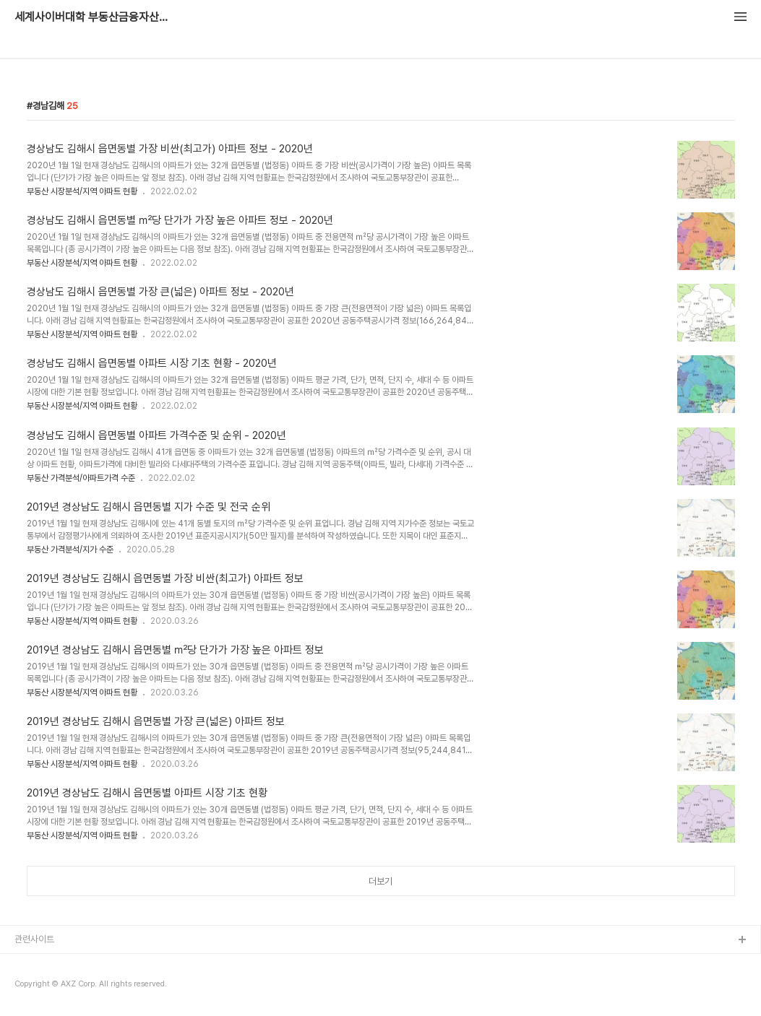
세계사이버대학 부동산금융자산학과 (93, 17)
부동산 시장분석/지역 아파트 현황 (82, 191)
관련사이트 (34, 939)
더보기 (380, 881)
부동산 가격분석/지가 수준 (70, 549)
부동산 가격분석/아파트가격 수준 (81, 478)
